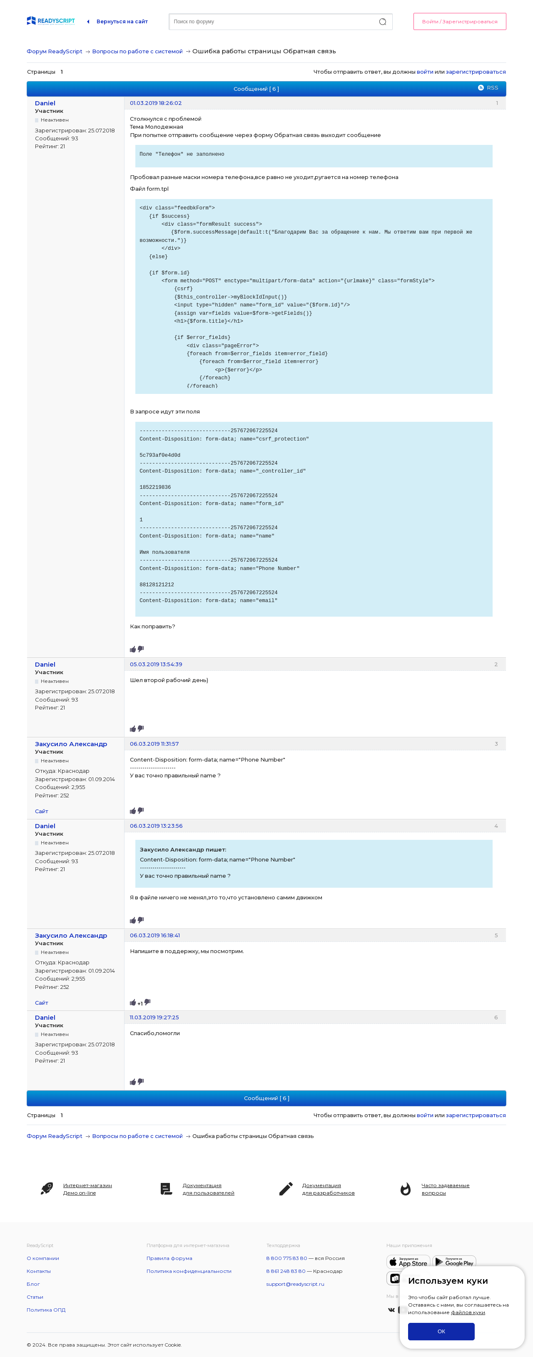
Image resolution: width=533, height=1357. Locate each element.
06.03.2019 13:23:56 (156, 825)
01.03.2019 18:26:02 (156, 103)
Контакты (39, 1271)
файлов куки (468, 1312)
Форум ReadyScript (54, 51)
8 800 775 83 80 (286, 1258)
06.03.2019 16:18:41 (155, 935)
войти (425, 71)
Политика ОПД (46, 1310)
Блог (33, 1284)
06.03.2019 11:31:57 (154, 743)
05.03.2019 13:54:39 (156, 664)
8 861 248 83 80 (286, 1271)
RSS (492, 87)
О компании (43, 1258)
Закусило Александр (71, 744)
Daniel (45, 103)
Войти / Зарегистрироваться (460, 21)
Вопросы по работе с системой (137, 51)
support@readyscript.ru (295, 1284)
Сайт (41, 811)
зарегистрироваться (476, 71)
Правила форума (169, 1258)
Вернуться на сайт (122, 21)
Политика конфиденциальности (189, 1271)
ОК (441, 1331)
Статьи (35, 1297)
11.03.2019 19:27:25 (154, 1017)
